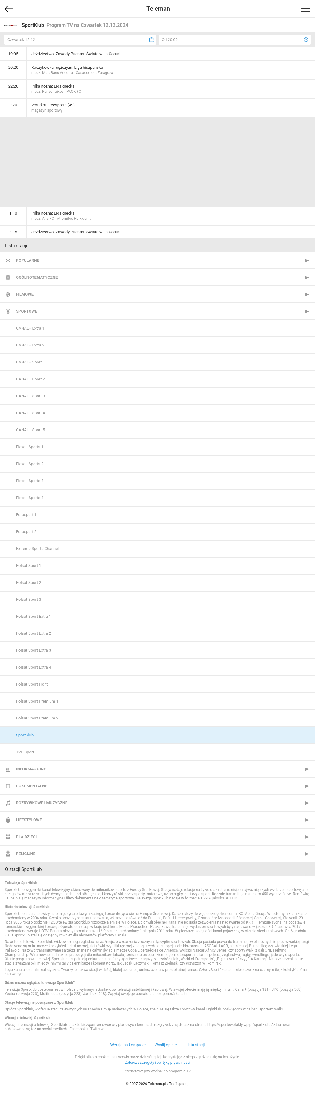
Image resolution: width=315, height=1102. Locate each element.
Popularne (27, 260)
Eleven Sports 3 (30, 480)
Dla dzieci (26, 836)
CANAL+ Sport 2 (30, 379)
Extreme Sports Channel (37, 548)
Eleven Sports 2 (30, 463)
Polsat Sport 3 (28, 599)
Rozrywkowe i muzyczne (41, 803)
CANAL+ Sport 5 (30, 430)
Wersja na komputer (128, 1045)
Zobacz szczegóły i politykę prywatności (157, 1062)
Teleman (158, 8)
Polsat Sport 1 (28, 565)
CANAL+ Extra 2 (30, 345)
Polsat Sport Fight (32, 684)
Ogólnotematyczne (37, 277)
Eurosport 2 (26, 531)
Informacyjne (31, 769)
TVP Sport (25, 752)
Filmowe (25, 294)
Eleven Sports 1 (30, 446)
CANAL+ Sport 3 (30, 396)
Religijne (25, 853)
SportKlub (25, 735)
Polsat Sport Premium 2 (37, 718)
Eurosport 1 (26, 514)
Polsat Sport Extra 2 (33, 633)
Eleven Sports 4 (30, 497)
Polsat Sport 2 (28, 582)
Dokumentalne (31, 786)
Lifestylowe (29, 819)
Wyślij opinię (165, 1045)
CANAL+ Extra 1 (30, 328)
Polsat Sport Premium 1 (37, 701)
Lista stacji (195, 1045)
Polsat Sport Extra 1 (33, 616)
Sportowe (26, 311)
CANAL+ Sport (29, 362)
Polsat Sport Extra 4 (33, 667)
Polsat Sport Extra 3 (33, 650)
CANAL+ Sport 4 (30, 413)
